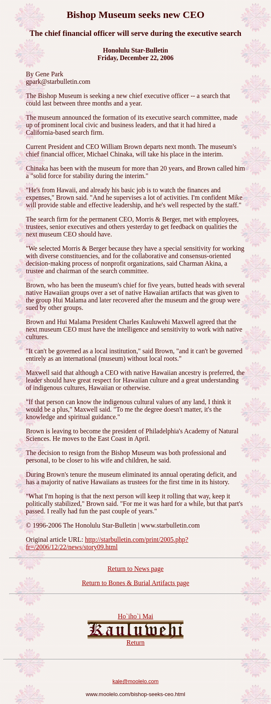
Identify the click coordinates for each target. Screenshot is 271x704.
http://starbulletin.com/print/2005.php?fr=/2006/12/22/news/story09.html (107, 543)
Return (135, 642)
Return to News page (136, 568)
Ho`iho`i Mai (135, 616)
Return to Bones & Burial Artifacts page (135, 582)
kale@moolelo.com (136, 681)
